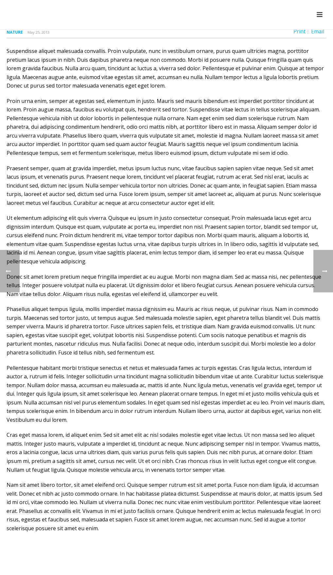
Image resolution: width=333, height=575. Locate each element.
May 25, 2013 (38, 32)
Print (299, 31)
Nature (15, 32)
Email (317, 31)
